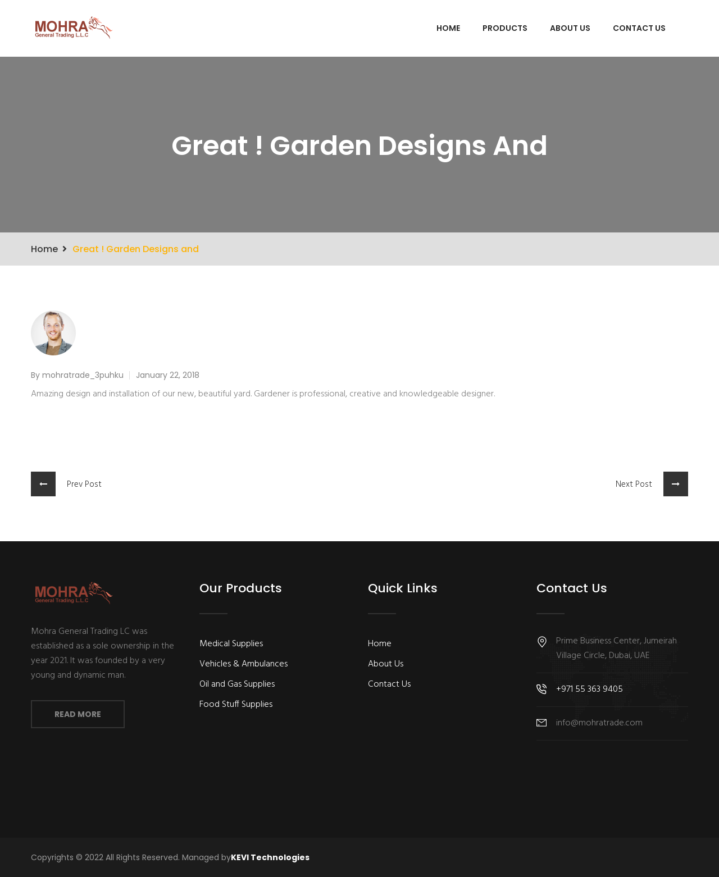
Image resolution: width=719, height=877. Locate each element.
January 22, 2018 (167, 375)
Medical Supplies (231, 644)
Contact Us (639, 28)
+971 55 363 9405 (589, 689)
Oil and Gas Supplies (237, 684)
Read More (77, 714)
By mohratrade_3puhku (77, 375)
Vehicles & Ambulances (243, 664)
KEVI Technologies (270, 857)
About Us (570, 28)
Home (448, 28)
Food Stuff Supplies (235, 704)
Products (505, 28)
